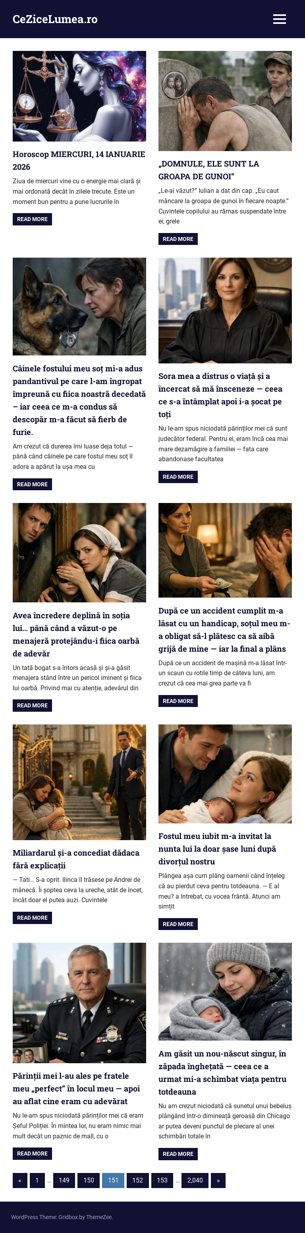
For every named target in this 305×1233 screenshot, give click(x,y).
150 (88, 1180)
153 (162, 1180)
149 (64, 1180)
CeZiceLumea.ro (55, 19)
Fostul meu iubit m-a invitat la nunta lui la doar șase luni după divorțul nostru (217, 848)
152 (137, 1180)
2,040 (195, 1180)
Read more (32, 219)
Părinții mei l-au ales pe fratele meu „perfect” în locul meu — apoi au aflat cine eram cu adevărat (76, 1088)
